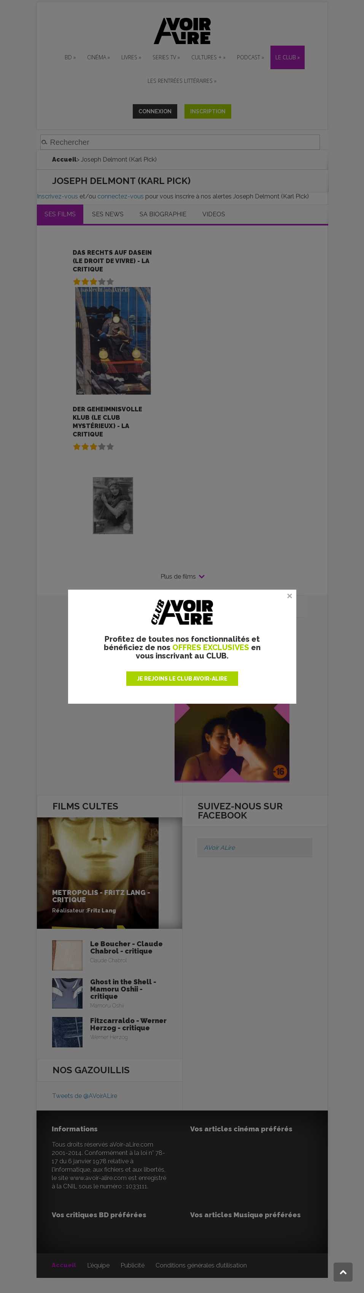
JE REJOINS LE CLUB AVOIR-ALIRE (182, 679)
